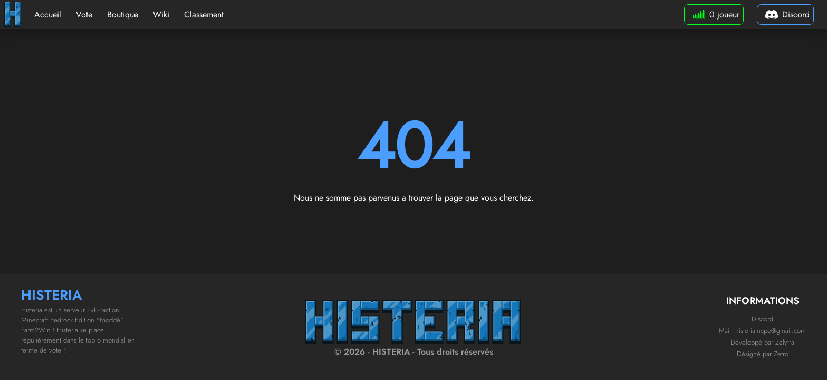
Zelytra (784, 342)
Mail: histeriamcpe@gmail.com (762, 331)
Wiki (161, 14)
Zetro (781, 354)
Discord (762, 319)
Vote (84, 14)
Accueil (47, 14)
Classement (204, 14)
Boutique (122, 14)
